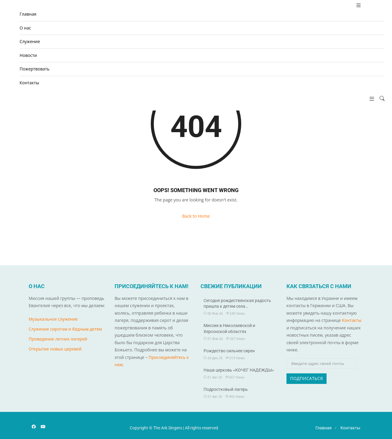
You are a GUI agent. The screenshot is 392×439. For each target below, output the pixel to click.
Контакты (29, 83)
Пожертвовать (34, 69)
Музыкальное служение (53, 319)
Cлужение (30, 41)
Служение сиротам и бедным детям (65, 329)
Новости (28, 55)
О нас (25, 28)
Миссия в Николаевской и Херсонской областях (229, 328)
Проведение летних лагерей (58, 339)
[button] (369, 98)
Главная (28, 14)
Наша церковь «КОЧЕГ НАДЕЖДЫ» (239, 370)
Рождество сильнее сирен (229, 350)
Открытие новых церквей (55, 349)
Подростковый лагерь (226, 389)
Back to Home (196, 216)
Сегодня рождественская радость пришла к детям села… (237, 303)
